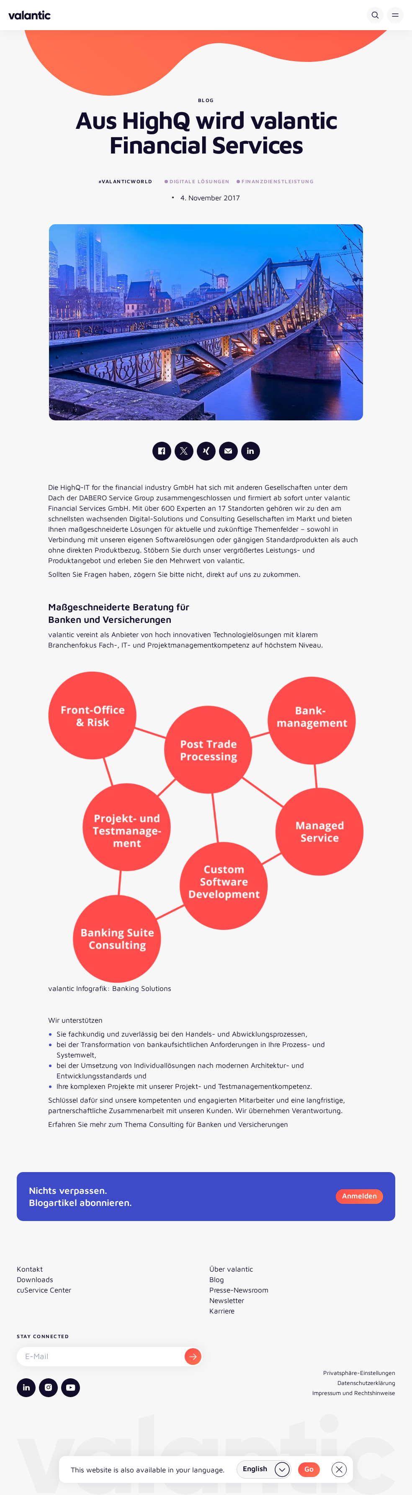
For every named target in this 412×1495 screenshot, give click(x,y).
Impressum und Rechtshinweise (353, 1392)
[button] (395, 15)
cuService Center (44, 1289)
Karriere (221, 1310)
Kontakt (30, 1269)
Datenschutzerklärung (366, 1382)
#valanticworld (125, 181)
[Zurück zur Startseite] (29, 15)
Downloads (35, 1279)
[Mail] (228, 451)
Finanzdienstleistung (275, 181)
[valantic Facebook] (161, 451)
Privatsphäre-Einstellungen (359, 1372)
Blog (216, 1279)
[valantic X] (184, 451)
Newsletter (226, 1300)
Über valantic (231, 1269)
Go (309, 1468)
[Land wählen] (264, 1469)
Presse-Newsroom (238, 1289)
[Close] (339, 1469)
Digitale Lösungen (197, 181)
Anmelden (359, 1195)
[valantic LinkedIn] (250, 451)
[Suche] (375, 15)
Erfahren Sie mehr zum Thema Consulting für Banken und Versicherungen (168, 1124)
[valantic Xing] (206, 451)
